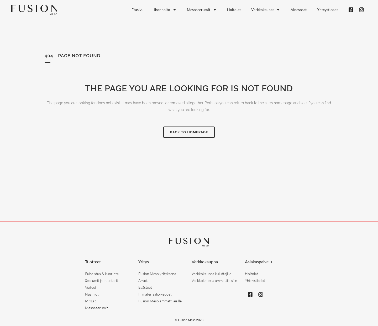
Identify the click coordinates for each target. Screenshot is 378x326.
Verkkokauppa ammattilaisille (214, 280)
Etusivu (138, 9)
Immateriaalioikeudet (155, 294)
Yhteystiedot (327, 9)
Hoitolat (234, 9)
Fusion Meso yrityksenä (157, 273)
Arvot (143, 280)
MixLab (91, 301)
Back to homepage (189, 132)
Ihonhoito (165, 9)
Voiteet (90, 287)
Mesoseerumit (202, 9)
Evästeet (145, 287)
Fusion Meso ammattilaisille (160, 301)
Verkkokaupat (265, 9)
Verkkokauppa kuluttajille (211, 273)
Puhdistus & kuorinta (102, 273)
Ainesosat (299, 9)
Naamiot (92, 294)
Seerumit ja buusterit (101, 280)
